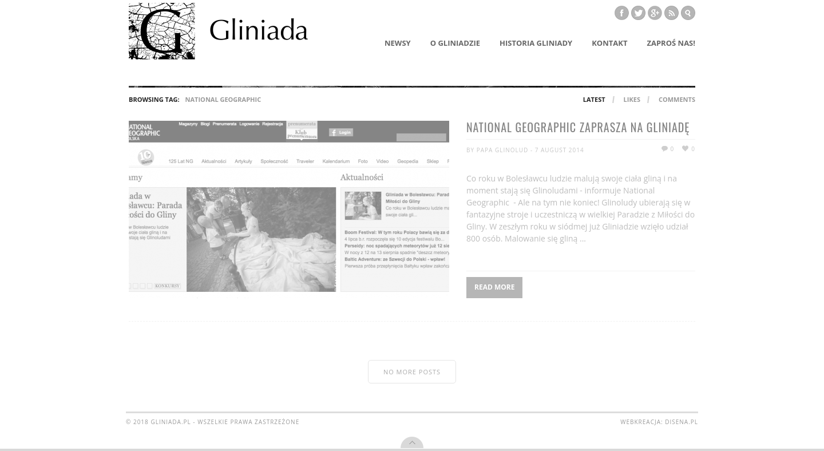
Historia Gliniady (536, 43)
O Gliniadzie (455, 43)
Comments (677, 99)
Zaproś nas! (671, 43)
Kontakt (609, 43)
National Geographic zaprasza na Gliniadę (578, 128)
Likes (632, 99)
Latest (594, 99)
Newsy (398, 43)
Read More (494, 287)
